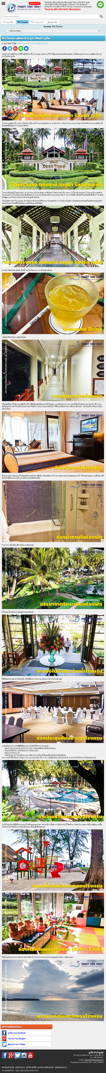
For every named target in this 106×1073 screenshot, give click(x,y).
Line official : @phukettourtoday (100, 4)
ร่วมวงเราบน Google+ (17, 1039)
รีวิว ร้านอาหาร (37, 22)
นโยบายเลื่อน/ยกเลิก (47, 1067)
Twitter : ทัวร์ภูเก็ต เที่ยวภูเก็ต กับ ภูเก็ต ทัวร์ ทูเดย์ (18, 1055)
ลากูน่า (45, 43)
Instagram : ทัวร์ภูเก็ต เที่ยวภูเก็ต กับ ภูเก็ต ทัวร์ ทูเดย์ (24, 1055)
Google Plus (15, 49)
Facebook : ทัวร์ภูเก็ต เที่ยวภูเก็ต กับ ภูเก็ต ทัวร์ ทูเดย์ (5, 1055)
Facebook (4, 49)
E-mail (26, 49)
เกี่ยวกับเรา (21, 1067)
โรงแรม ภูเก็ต (35, 43)
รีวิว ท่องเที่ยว (8, 22)
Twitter (10, 49)
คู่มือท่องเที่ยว (52, 22)
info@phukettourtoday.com (93, 1060)
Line (20, 49)
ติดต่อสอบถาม (62, 1067)
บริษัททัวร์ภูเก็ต (9, 1067)
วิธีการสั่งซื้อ (32, 1067)
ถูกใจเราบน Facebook (17, 1033)
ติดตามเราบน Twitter (16, 1044)
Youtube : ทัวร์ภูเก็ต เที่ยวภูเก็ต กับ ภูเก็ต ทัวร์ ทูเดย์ (30, 1055)
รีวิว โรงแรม (22, 22)
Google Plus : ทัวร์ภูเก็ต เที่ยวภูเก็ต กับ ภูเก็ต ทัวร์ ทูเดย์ (11, 1055)
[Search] (101, 16)
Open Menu (3, 3)
